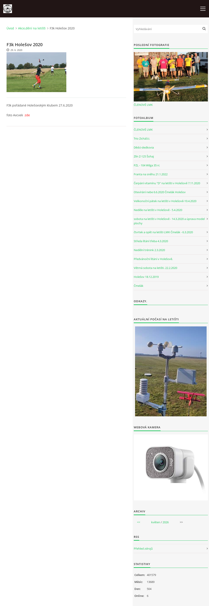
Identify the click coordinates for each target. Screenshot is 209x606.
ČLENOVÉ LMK (143, 105)
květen (155, 522)
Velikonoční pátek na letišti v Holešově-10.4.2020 (165, 201)
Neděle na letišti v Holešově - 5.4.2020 (158, 210)
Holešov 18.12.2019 (146, 277)
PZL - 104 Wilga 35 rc (147, 165)
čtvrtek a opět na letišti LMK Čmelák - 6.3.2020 (163, 232)
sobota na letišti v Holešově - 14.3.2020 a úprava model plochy (169, 221)
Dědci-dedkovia (144, 147)
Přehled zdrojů (143, 548)
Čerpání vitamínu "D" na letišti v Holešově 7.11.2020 (167, 183)
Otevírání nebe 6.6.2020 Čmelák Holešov (160, 192)
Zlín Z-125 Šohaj (144, 156)
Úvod (10, 28)
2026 (166, 522)
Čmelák (138, 286)
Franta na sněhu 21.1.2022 (151, 174)
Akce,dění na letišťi (32, 28)
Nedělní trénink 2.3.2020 (149, 250)
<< (138, 522)
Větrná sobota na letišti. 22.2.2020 (155, 268)
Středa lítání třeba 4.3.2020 (151, 241)
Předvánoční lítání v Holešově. (153, 259)
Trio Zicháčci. (142, 138)
